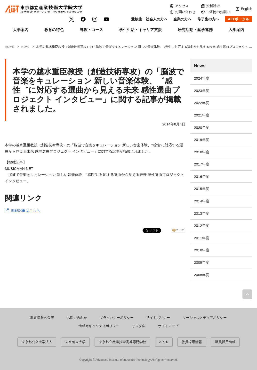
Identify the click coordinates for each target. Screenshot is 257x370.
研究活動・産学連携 (195, 30)
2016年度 (201, 176)
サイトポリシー (158, 318)
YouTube (106, 19)
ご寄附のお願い (218, 12)
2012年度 (201, 225)
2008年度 (201, 275)
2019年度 (201, 140)
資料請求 (213, 6)
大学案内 (20, 30)
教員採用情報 (192, 342)
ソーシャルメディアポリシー (205, 318)
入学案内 (236, 30)
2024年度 (201, 78)
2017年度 (201, 164)
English (246, 9)
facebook (83, 19)
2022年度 (201, 103)
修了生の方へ (208, 19)
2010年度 (201, 250)
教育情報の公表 (42, 318)
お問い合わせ (185, 12)
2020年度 (201, 127)
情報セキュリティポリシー (99, 326)
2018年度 (201, 152)
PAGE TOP (247, 294)
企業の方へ (182, 19)
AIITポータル (238, 19)
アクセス (182, 6)
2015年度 (201, 189)
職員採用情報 (225, 342)
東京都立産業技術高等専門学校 (122, 342)
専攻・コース (91, 30)
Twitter (71, 19)
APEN (164, 342)
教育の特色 (54, 30)
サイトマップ (168, 326)
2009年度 (201, 262)
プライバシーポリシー (117, 318)
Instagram (95, 19)
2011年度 (201, 238)
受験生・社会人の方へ (149, 19)
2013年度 (201, 213)
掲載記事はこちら (25, 210)
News (199, 65)
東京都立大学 (75, 342)
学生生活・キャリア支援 (140, 30)
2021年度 (201, 115)
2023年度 (201, 91)
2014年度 (201, 201)
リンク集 (138, 326)
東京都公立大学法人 (37, 342)
